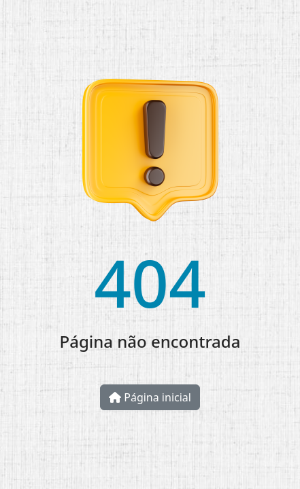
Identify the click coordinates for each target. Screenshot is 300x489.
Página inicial (150, 397)
